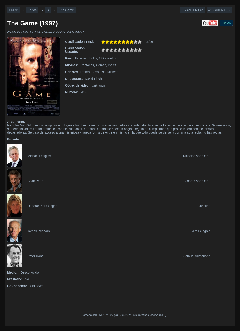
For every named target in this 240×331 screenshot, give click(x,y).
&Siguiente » (219, 10)
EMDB (13, 10)
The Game (66, 10)
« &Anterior (192, 10)
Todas (32, 10)
